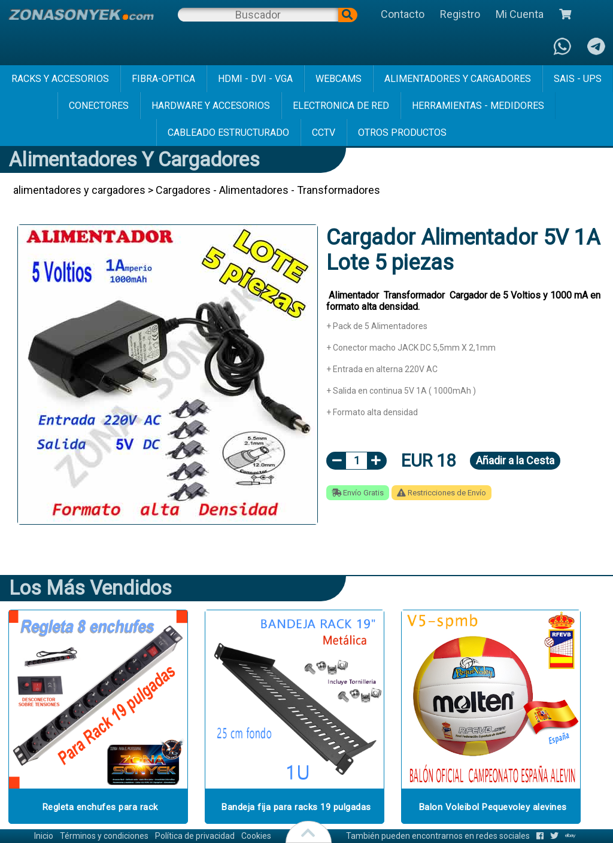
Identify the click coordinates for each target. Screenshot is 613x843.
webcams (338, 78)
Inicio (43, 836)
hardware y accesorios (210, 105)
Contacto (402, 14)
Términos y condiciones (104, 836)
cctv (323, 132)
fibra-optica (163, 78)
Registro (460, 14)
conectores (99, 105)
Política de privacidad (195, 836)
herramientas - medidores (478, 105)
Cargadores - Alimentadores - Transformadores (268, 190)
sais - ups (578, 78)
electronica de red (341, 105)
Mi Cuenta (520, 14)
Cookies (256, 836)
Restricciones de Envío (441, 492)
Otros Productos (402, 132)
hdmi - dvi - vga (255, 78)
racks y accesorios (60, 78)
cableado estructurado (228, 132)
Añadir (515, 460)
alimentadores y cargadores (457, 78)
